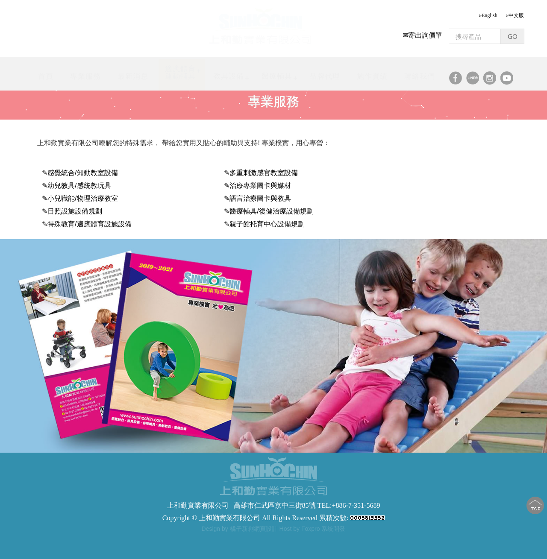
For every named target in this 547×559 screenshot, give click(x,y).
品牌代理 (324, 74)
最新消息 (133, 74)
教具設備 (228, 74)
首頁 (45, 74)
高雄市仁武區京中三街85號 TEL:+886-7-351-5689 (307, 505)
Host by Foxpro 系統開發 (312, 528)
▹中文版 (515, 13)
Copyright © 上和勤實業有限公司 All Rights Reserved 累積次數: (273, 517)
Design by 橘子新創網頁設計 (240, 528)
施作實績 (372, 74)
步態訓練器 (189, 540)
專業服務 (85, 74)
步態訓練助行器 (258, 540)
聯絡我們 (419, 74)
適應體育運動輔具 (180, 70)
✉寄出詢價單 (422, 33)
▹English (488, 13)
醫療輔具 (277, 74)
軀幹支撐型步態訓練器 (311, 540)
